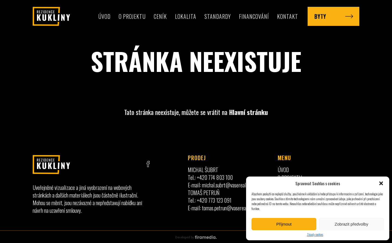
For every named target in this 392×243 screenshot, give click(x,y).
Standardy (217, 16)
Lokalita (185, 16)
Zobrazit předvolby (351, 224)
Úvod (104, 16)
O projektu (132, 16)
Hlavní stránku (248, 112)
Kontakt (287, 16)
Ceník (160, 16)
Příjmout (284, 224)
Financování (254, 16)
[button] (381, 183)
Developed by (196, 237)
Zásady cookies (315, 234)
